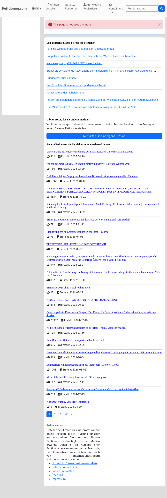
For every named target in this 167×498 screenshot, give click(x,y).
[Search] (142, 8)
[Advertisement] (21, 66)
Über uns (57, 475)
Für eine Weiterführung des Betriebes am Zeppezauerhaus (80, 48)
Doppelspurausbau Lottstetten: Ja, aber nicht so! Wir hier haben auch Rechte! (91, 56)
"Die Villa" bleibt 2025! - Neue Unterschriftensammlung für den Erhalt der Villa (91, 107)
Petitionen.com (14, 8)
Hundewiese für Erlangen (61, 78)
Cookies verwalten (63, 471)
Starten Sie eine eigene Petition (104, 136)
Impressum (59, 479)
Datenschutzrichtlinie (65, 467)
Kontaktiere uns (116, 8)
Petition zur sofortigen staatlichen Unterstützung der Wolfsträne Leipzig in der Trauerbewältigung (102, 99)
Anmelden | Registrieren (92, 6)
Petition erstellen (52, 6)
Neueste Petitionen (71, 6)
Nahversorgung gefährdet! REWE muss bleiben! (74, 63)
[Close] (159, 24)
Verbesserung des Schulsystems (65, 92)
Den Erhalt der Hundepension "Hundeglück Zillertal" (76, 85)
